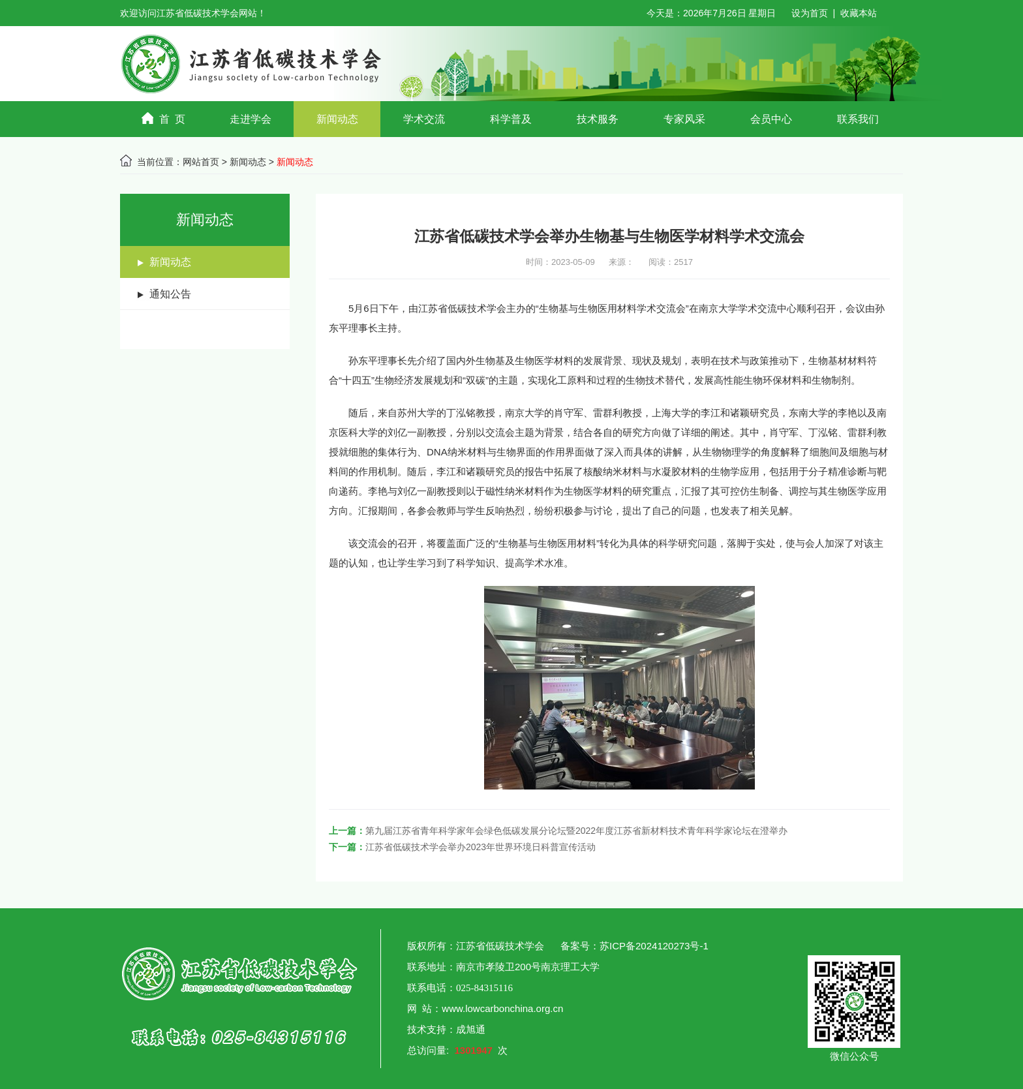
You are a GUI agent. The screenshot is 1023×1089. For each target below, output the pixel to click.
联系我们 (858, 119)
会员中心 (771, 119)
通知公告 (170, 293)
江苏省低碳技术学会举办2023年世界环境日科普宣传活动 (480, 847)
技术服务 (597, 119)
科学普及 (511, 119)
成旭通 (470, 1029)
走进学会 (250, 119)
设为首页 (809, 13)
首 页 (164, 118)
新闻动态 (337, 119)
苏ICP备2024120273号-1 (655, 945)
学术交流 (424, 119)
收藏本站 (858, 13)
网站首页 (201, 162)
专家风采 (684, 119)
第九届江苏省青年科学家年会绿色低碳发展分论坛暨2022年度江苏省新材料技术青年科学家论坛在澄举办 (576, 830)
